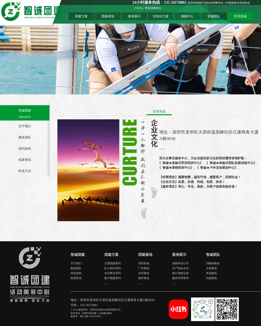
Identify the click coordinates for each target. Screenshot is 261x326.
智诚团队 (223, 15)
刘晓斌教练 (213, 263)
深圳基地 (143, 263)
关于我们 (24, 126)
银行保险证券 (180, 273)
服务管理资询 (180, 278)
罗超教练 (211, 273)
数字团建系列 (112, 278)
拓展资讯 (24, 159)
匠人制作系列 (112, 268)
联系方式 (24, 171)
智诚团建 (24, 110)
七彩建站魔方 (105, 313)
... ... (106, 283)
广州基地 (143, 268)
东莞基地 (143, 273)
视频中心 (197, 15)
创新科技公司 (180, 263)
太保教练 (211, 268)
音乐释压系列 (112, 273)
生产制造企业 (180, 268)
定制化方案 (172, 15)
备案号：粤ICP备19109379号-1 (86, 316)
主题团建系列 (112, 263)
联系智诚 (248, 15)
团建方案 (96, 15)
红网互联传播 (89, 313)
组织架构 (24, 148)
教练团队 (24, 137)
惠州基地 (143, 278)
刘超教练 (211, 278)
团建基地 (121, 15)
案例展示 (147, 15)
